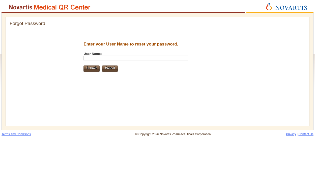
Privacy (291, 134)
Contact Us (305, 134)
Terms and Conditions (16, 134)
